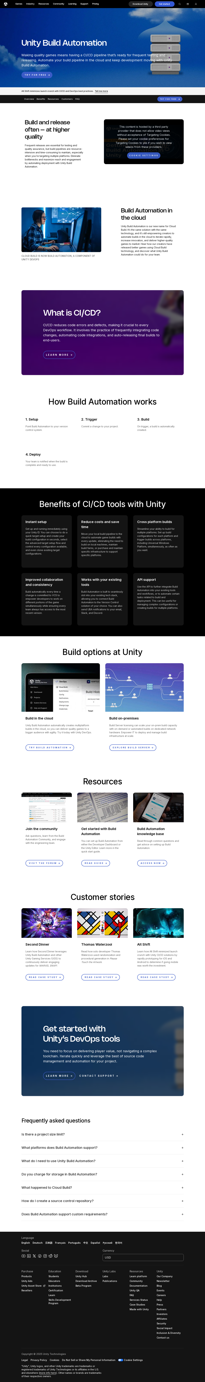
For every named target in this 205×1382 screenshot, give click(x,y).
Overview (29, 99)
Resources (44, 4)
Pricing (95, 4)
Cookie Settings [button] (133, 1360)
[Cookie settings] (143, 155)
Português (74, 1242)
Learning (72, 4)
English (25, 1242)
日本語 (48, 1242)
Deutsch (38, 1242)
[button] (141, 4)
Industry (30, 4)
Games (18, 4)
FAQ (77, 99)
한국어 (118, 1242)
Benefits (41, 99)
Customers (67, 99)
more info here (48, 1372)
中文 (85, 1242)
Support (84, 4)
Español (95, 1242)
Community (58, 4)
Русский (107, 1242)
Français (60, 1242)
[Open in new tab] (44, 1285)
